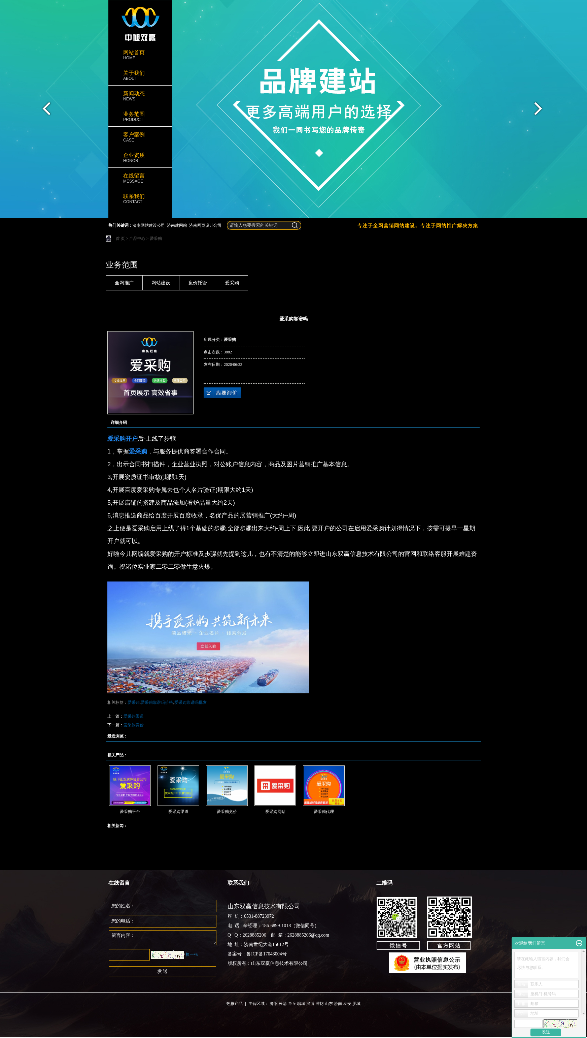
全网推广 (124, 282)
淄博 (310, 1003)
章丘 (292, 1003)
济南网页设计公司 (205, 225)
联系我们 (140, 199)
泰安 (347, 1003)
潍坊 (320, 1003)
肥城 (356, 1003)
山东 (329, 1003)
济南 (338, 1003)
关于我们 (140, 75)
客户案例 (140, 137)
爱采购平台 (130, 811)
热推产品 (235, 1003)
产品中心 (137, 238)
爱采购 (156, 238)
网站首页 (140, 55)
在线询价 (222, 392)
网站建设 (160, 282)
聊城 (301, 1003)
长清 (283, 1003)
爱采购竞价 (134, 725)
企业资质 (140, 157)
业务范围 (140, 116)
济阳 (274, 1003)
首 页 (120, 238)
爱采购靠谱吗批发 (190, 702)
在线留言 (140, 178)
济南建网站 (177, 225)
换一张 (192, 954)
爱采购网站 (275, 811)
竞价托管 (197, 282)
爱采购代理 (324, 811)
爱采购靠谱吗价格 (157, 702)
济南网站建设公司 (149, 225)
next (542, 111)
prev (44, 111)
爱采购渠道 (134, 716)
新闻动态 (140, 96)
